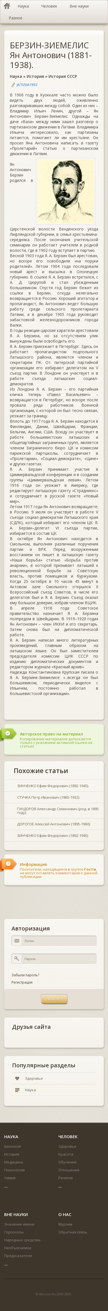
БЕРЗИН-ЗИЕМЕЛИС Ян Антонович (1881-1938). (51, 55)
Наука (16, 76)
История (35, 76)
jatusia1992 (27, 84)
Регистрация (22, 982)
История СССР (63, 76)
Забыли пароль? (25, 975)
